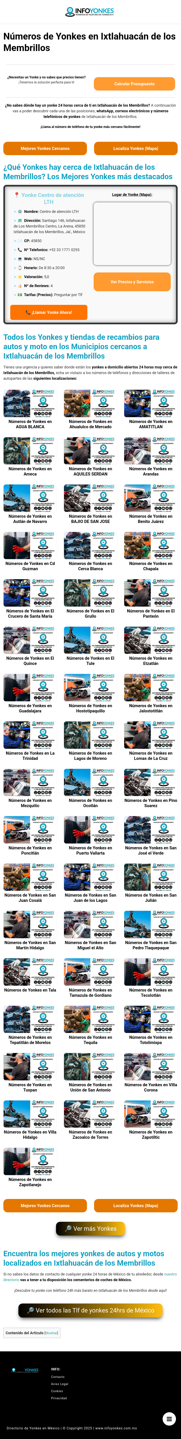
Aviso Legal (60, 1380)
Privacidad (59, 1394)
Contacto (58, 1373)
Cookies (57, 1387)
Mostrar (51, 1330)
